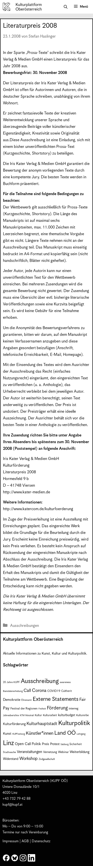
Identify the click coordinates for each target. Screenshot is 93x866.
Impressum (10, 841)
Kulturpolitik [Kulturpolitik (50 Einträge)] (74, 723)
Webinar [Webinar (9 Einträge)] (63, 752)
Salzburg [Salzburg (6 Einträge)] (64, 744)
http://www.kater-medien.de (26, 492)
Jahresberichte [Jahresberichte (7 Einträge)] (11, 715)
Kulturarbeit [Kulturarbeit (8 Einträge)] (50, 715)
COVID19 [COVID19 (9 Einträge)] (53, 691)
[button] (66, 7)
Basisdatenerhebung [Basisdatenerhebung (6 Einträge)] (13, 691)
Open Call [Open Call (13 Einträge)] (23, 744)
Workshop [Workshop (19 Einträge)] (28, 758)
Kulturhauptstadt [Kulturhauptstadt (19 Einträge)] (42, 723)
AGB (25, 841)
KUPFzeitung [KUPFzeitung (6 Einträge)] (18, 734)
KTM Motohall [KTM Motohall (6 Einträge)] (27, 715)
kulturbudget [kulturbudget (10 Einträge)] (66, 715)
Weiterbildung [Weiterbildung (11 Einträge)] (79, 752)
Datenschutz (41, 841)
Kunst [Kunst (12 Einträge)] (7, 734)
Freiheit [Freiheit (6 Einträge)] (42, 708)
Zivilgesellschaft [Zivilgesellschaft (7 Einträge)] (47, 759)
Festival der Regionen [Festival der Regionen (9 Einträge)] (23, 708)
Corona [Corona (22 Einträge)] (39, 690)
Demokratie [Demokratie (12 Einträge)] (11, 700)
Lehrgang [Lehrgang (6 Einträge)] (81, 734)
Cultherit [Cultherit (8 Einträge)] (66, 691)
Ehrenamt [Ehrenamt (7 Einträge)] (26, 700)
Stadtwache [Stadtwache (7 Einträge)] (9, 752)
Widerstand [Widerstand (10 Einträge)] (10, 759)
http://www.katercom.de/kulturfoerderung (38, 509)
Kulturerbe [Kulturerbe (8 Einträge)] (82, 715)
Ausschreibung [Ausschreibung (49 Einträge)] (40, 681)
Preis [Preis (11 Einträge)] (45, 744)
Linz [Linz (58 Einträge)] (8, 743)
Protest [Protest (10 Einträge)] (55, 744)
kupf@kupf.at (12, 805)
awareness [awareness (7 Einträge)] (65, 682)
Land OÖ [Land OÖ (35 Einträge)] (65, 733)
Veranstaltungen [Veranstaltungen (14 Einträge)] (29, 752)
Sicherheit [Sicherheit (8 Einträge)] (75, 744)
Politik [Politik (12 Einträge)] (36, 744)
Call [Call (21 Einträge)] (27, 690)
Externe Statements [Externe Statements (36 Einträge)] (55, 699)
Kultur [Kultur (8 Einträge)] (38, 715)
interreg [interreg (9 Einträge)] (73, 708)
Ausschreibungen (24, 625)
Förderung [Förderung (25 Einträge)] (57, 708)
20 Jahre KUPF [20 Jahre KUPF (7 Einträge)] (11, 682)
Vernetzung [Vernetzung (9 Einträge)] (50, 752)
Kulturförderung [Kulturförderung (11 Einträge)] (14, 724)
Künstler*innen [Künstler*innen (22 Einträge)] (39, 733)
